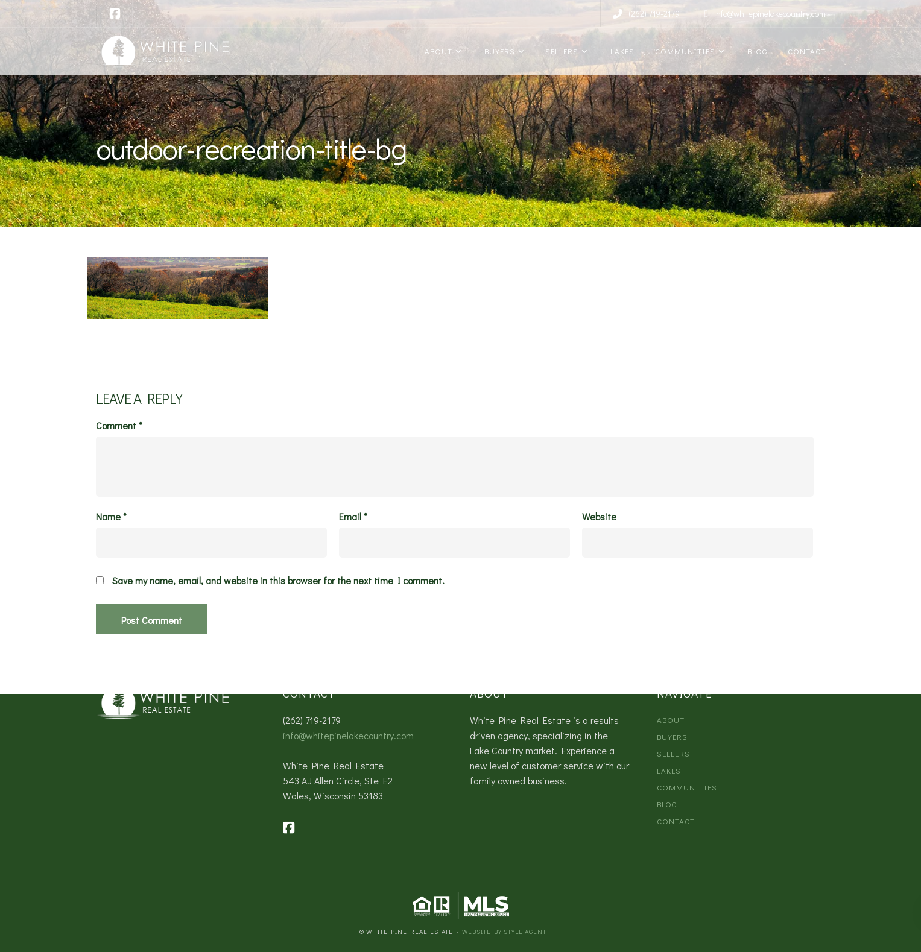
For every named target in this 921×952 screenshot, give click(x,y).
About (437, 51)
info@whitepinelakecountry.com (348, 735)
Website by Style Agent (504, 931)
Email (353, 517)
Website (599, 517)
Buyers (497, 51)
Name (111, 517)
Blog (755, 51)
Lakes (620, 51)
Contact (805, 51)
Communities (684, 51)
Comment (119, 425)
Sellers (560, 51)
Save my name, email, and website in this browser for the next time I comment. (278, 580)
